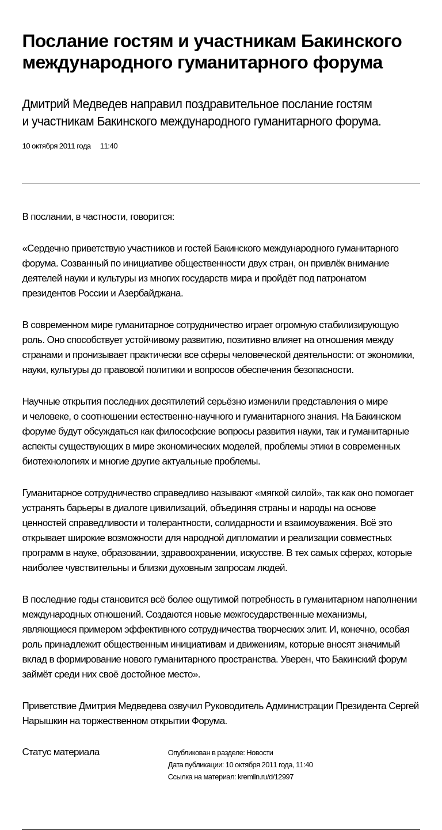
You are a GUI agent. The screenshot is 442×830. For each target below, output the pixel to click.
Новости (259, 752)
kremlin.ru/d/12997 (266, 776)
